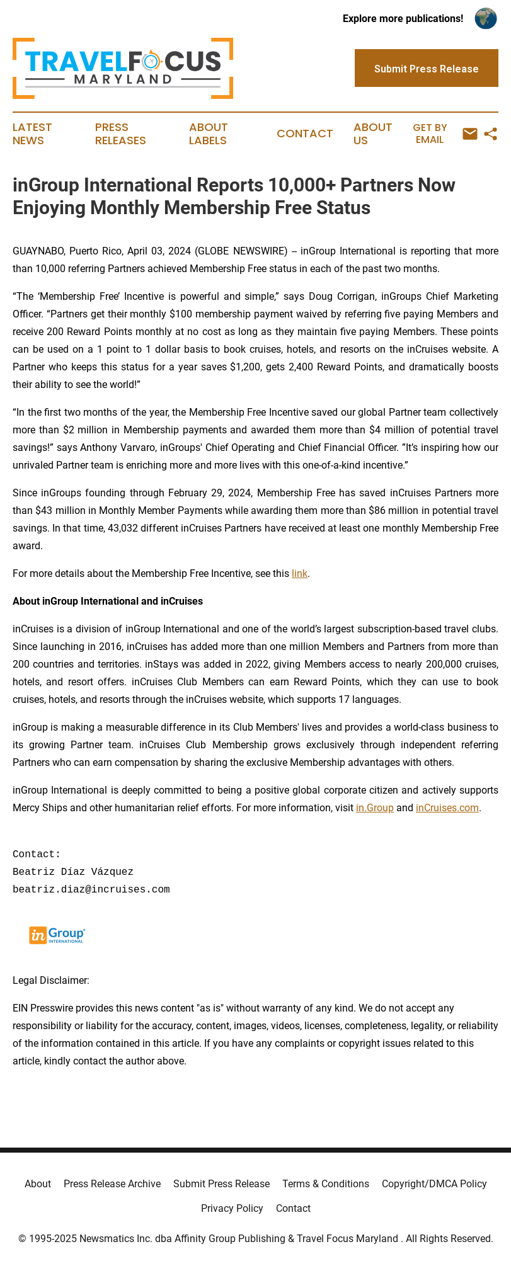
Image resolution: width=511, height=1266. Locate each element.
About (38, 1184)
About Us (373, 134)
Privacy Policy (232, 1208)
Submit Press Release (221, 1184)
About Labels (208, 134)
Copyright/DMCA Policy (434, 1184)
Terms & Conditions (325, 1184)
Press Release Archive (112, 1184)
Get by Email (445, 134)
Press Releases (120, 134)
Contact (305, 133)
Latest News (32, 134)
